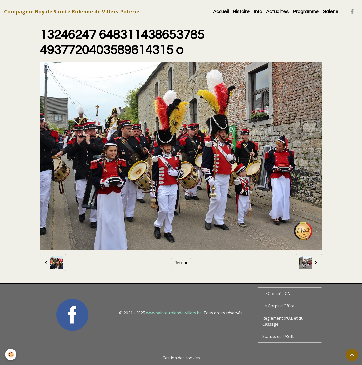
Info (258, 11)
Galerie (330, 11)
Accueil (221, 11)
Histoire (241, 11)
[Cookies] (10, 354)
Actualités (277, 11)
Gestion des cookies (181, 358)
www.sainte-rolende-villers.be (174, 313)
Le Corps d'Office (278, 306)
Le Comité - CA (276, 293)
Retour (181, 262)
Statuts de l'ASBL (278, 336)
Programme (306, 11)
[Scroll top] (352, 355)
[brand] (71, 11)
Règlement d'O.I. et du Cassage (282, 321)
